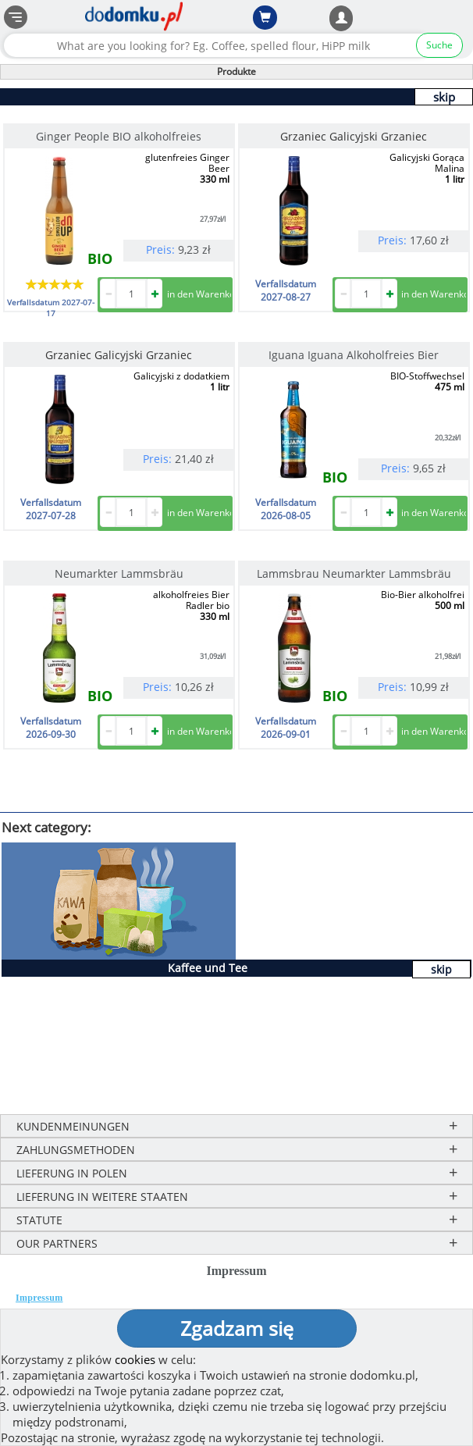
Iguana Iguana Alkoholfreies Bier (354, 354)
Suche (439, 45)
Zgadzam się (236, 1328)
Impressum (39, 1297)
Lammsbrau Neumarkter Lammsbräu (354, 573)
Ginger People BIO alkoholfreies (118, 136)
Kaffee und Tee (207, 967)
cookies (135, 1359)
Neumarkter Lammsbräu (119, 573)
